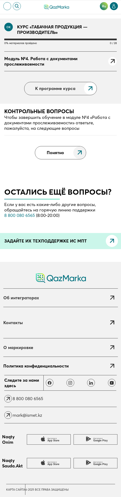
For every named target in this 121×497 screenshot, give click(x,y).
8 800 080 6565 (19, 215)
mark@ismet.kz (27, 415)
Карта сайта (15, 489)
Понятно (55, 152)
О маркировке (18, 347)
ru (104, 6)
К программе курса (55, 88)
